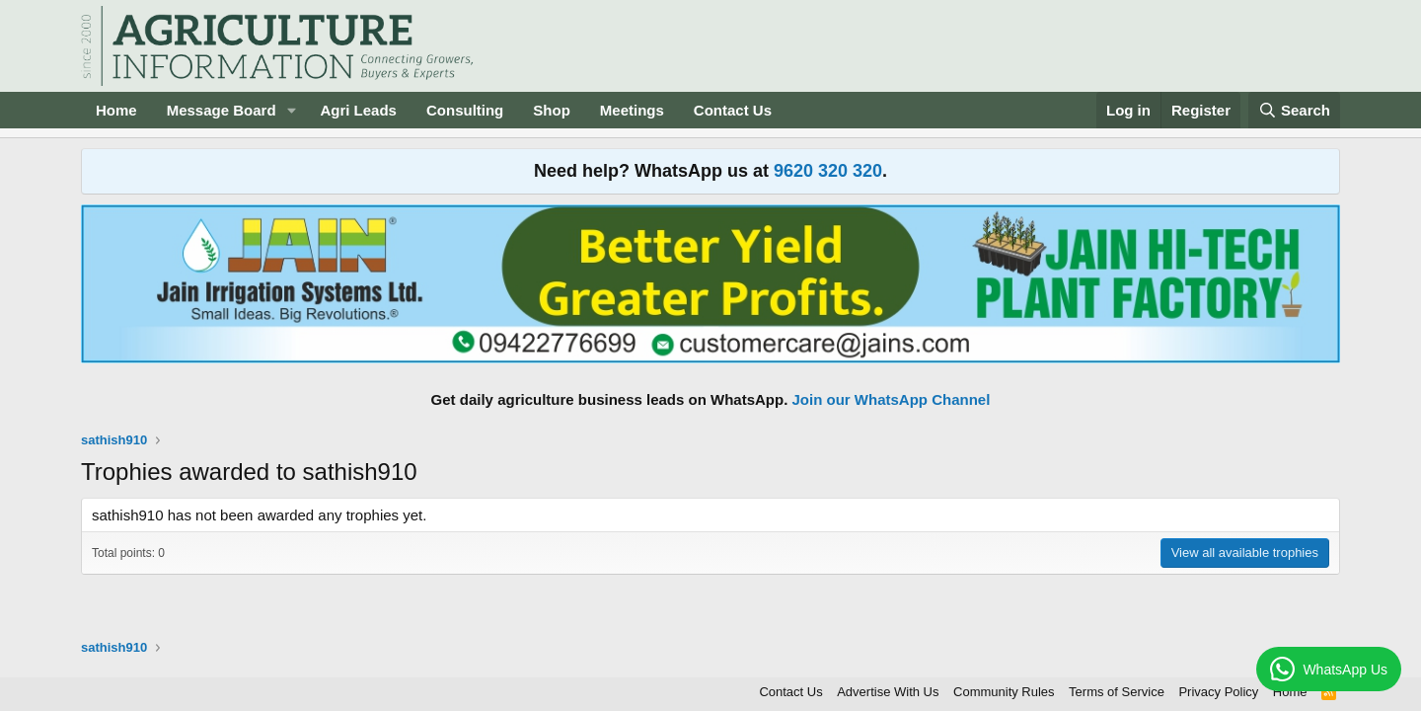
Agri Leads (358, 110)
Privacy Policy (1218, 691)
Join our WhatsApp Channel (891, 399)
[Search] (1294, 110)
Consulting (464, 110)
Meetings (632, 110)
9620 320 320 (828, 171)
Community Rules (1004, 691)
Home (116, 110)
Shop (551, 110)
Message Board (221, 110)
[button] (291, 110)
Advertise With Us (887, 691)
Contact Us (733, 110)
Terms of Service (1116, 691)
